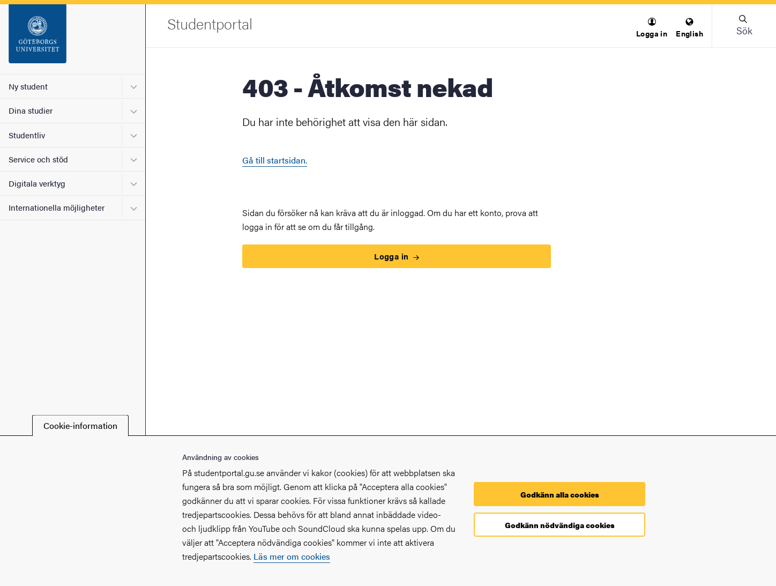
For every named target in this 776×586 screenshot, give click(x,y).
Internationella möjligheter (57, 207)
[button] (651, 28)
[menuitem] (651, 28)
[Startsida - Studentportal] (72, 39)
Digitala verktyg (37, 183)
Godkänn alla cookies (559, 494)
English (689, 28)
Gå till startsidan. (274, 160)
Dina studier (31, 110)
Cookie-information (80, 425)
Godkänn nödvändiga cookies (560, 525)
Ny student (28, 86)
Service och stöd (38, 159)
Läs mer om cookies (291, 556)
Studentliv (27, 134)
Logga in (396, 256)
